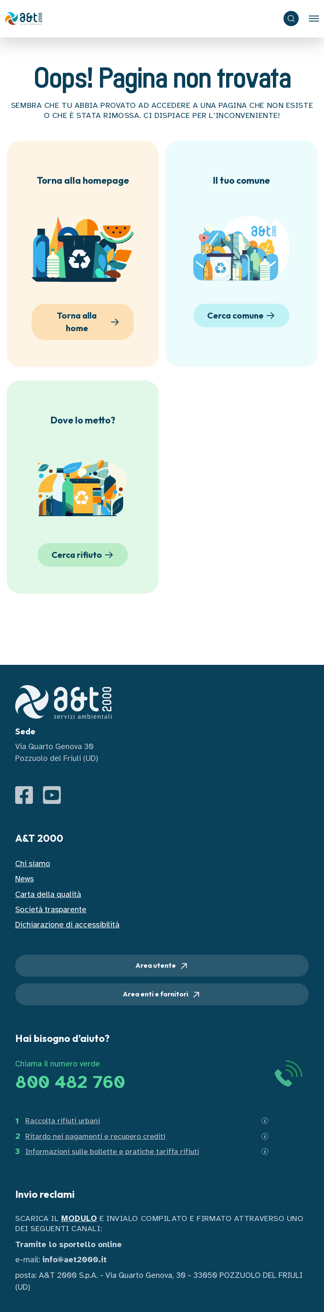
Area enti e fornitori (162, 995)
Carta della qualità (48, 894)
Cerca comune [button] (242, 315)
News (24, 879)
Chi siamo (32, 864)
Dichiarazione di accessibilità (67, 925)
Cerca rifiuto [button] (83, 555)
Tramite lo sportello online (68, 1245)
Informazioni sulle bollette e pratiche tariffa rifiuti (112, 1151)
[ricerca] (291, 18)
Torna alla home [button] (89, 321)
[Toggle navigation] (314, 18)
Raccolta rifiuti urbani (62, 1120)
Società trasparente (50, 910)
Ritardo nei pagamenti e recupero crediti (95, 1136)
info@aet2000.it (74, 1260)
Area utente (162, 966)
